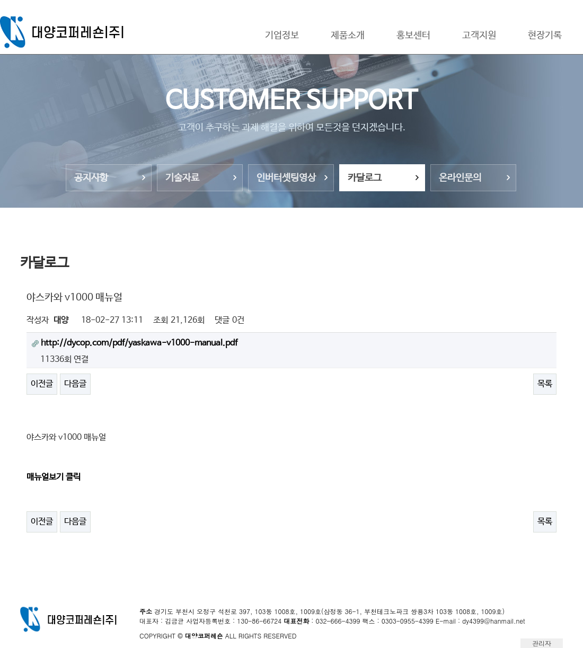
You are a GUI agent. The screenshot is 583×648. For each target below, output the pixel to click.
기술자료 (182, 178)
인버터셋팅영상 (286, 178)
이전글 (42, 384)
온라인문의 (460, 178)
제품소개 (348, 35)
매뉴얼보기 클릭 (53, 477)
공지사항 (91, 178)
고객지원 (479, 35)
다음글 (75, 384)
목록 (544, 384)
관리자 (541, 642)
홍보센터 (413, 35)
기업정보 (282, 35)
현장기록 (545, 35)
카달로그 (365, 178)
